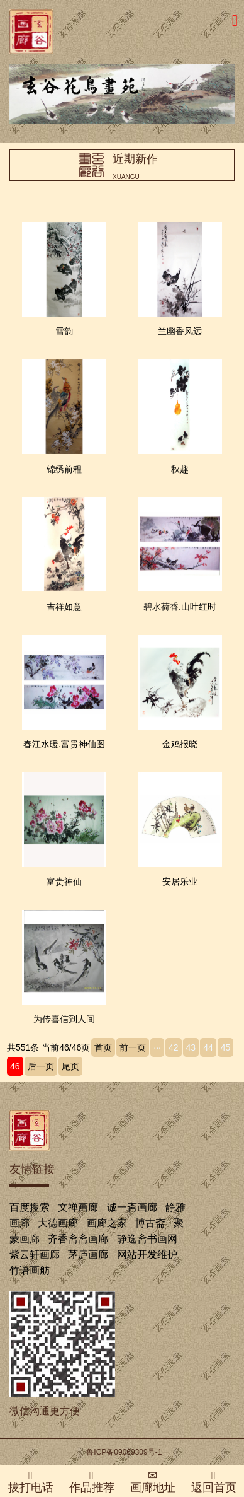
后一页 (41, 1066)
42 (174, 1047)
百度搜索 (29, 1207)
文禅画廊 (78, 1207)
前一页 (132, 1047)
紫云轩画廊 (34, 1254)
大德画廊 (58, 1223)
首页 (103, 1047)
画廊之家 (107, 1223)
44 (208, 1047)
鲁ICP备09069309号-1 (124, 1452)
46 (15, 1066)
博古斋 (150, 1223)
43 (191, 1047)
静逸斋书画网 (147, 1238)
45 (226, 1047)
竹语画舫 (29, 1270)
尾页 (70, 1066)
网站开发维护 (147, 1254)
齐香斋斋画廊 (78, 1238)
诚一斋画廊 (132, 1207)
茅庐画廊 (88, 1254)
